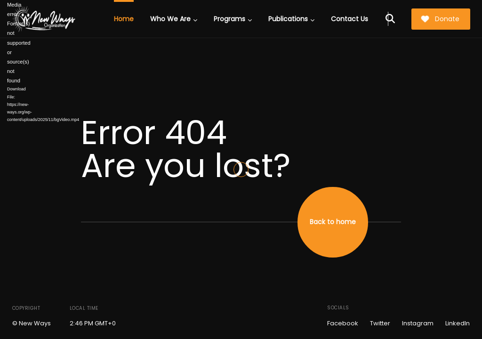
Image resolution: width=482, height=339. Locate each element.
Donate (440, 19)
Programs (233, 19)
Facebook (342, 323)
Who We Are (173, 19)
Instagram (418, 323)
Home (124, 19)
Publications (291, 19)
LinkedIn (457, 323)
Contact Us (349, 19)
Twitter (380, 323)
